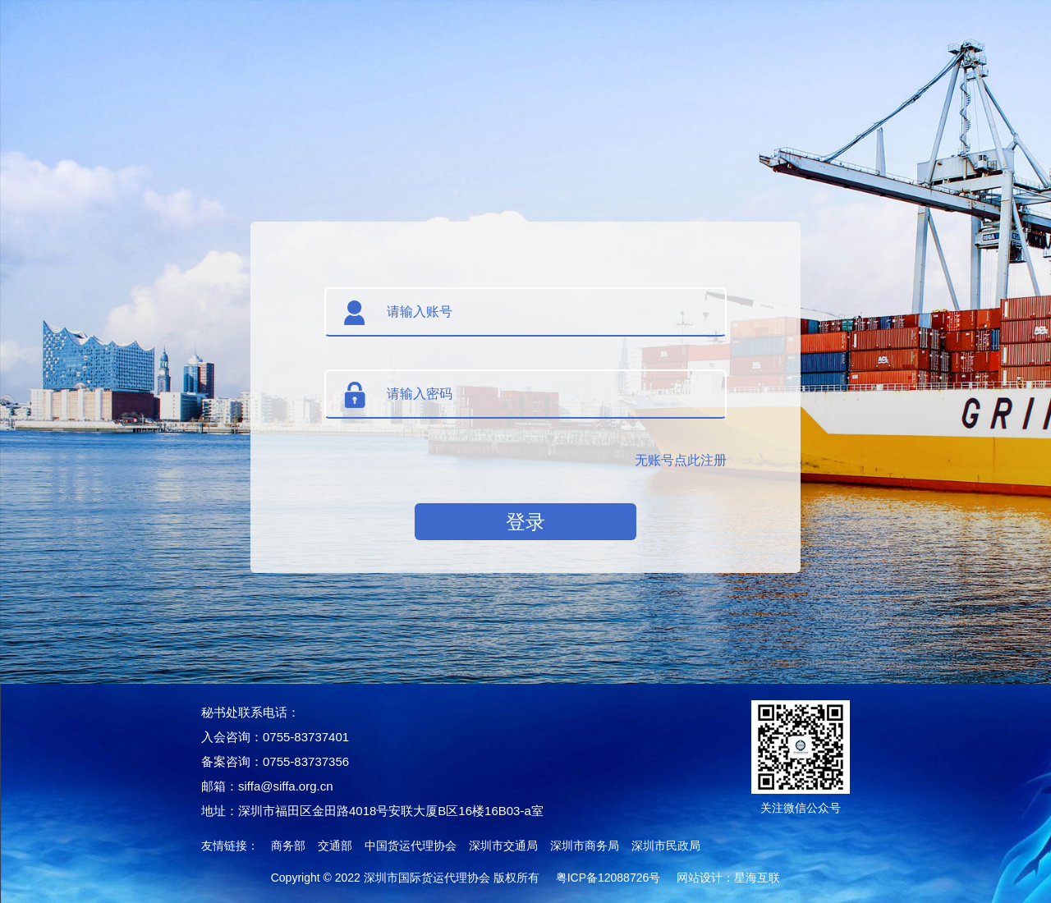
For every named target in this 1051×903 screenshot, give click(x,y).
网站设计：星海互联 (728, 877)
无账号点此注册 (681, 460)
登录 (525, 522)
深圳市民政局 (665, 845)
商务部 (288, 845)
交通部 (335, 845)
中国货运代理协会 (411, 845)
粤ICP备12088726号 (608, 877)
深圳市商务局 (584, 845)
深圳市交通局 (503, 845)
